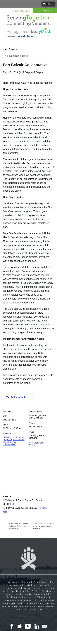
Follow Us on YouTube (29, 626)
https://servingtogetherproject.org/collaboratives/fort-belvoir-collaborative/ (13, 441)
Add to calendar (19, 397)
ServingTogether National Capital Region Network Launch (43, 526)
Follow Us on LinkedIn (37, 626)
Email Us (44, 626)
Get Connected (45, 10)
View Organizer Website (36, 444)
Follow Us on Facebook (12, 626)
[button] (48, 4)
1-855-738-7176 (21, 11)
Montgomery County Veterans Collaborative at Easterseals (19, 526)
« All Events (10, 49)
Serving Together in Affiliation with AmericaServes (28, 26)
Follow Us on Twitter (20, 626)
